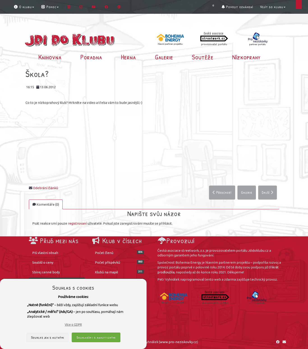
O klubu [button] (24, 6)
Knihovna (50, 56)
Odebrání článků (45, 188)
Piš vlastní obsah (45, 253)
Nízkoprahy (246, 56)
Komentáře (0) (45, 204)
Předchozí (222, 192)
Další (267, 192)
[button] (214, 7)
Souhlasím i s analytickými (96, 337)
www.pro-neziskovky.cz (178, 342)
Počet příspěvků (119, 262)
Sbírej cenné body (46, 272)
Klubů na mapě (119, 272)
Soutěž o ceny (42, 262)
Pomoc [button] (50, 6)
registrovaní (77, 223)
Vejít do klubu (272, 6)
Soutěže (203, 56)
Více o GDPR (73, 324)
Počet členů (119, 252)
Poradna (91, 56)
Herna (128, 56)
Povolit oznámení (237, 6)
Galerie (164, 56)
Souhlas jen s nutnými (47, 337)
